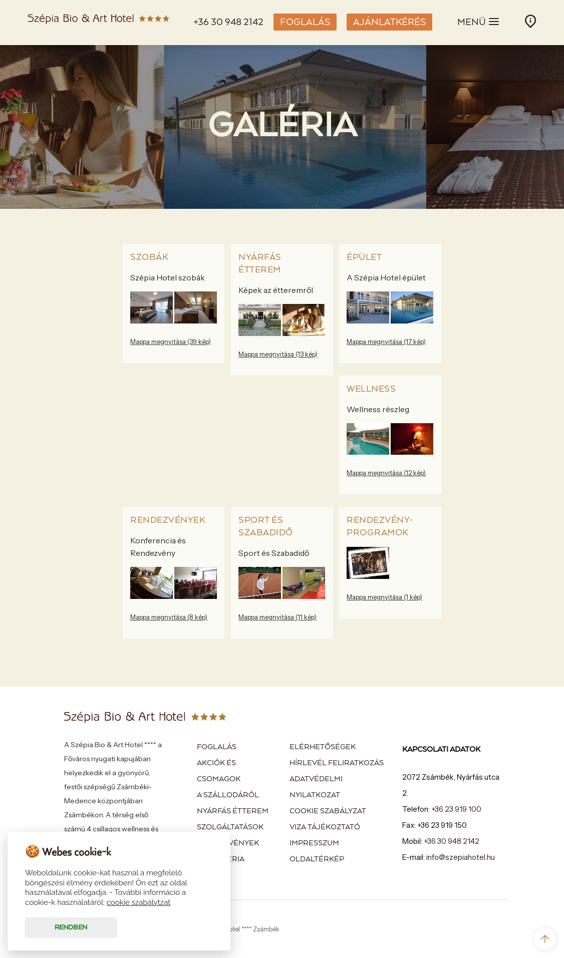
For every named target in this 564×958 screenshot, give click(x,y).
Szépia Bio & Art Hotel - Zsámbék (98, 22)
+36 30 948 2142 (228, 22)
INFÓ (530, 21)
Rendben (71, 927)
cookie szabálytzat (139, 902)
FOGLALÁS (305, 22)
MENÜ (478, 22)
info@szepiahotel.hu (460, 857)
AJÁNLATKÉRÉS (389, 22)
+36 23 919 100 (456, 809)
